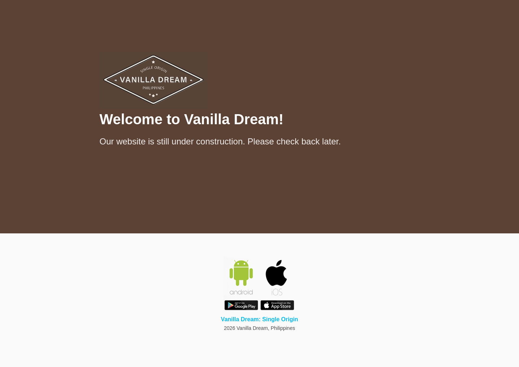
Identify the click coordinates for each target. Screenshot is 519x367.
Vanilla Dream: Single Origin (259, 319)
